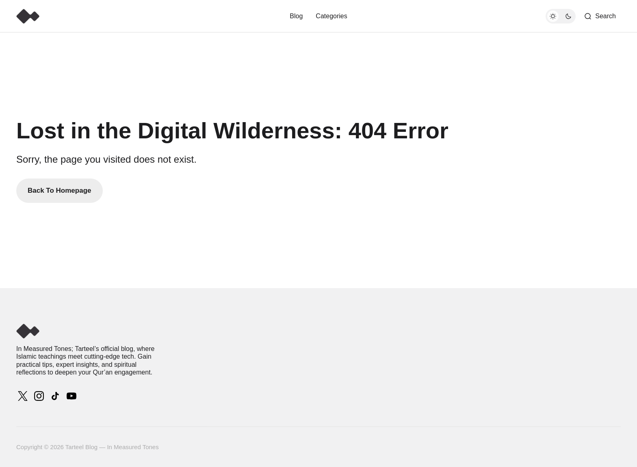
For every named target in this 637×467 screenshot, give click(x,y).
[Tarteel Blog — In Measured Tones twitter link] (23, 396)
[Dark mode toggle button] (561, 16)
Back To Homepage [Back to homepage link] (59, 190)
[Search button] (600, 16)
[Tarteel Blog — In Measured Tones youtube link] (70, 396)
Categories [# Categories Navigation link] (331, 16)
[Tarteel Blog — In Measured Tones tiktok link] (55, 396)
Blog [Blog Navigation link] (296, 16)
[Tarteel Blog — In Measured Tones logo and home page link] (27, 16)
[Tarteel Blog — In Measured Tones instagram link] (39, 396)
